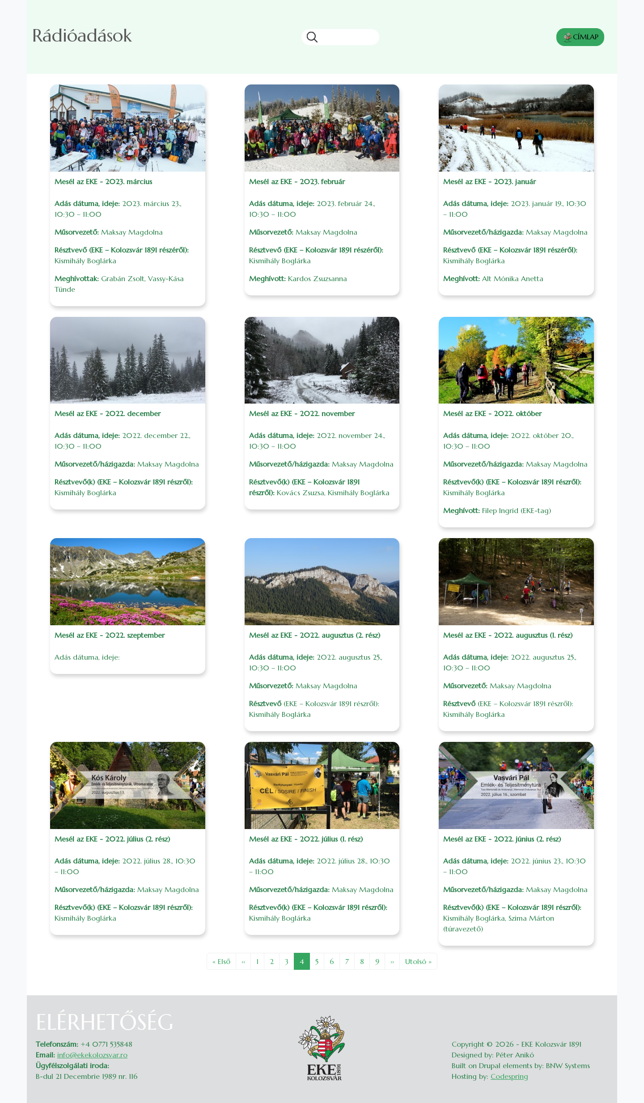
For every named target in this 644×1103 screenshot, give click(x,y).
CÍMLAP (580, 37)
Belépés (599, 1014)
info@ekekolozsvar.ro (92, 1054)
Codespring (509, 1076)
